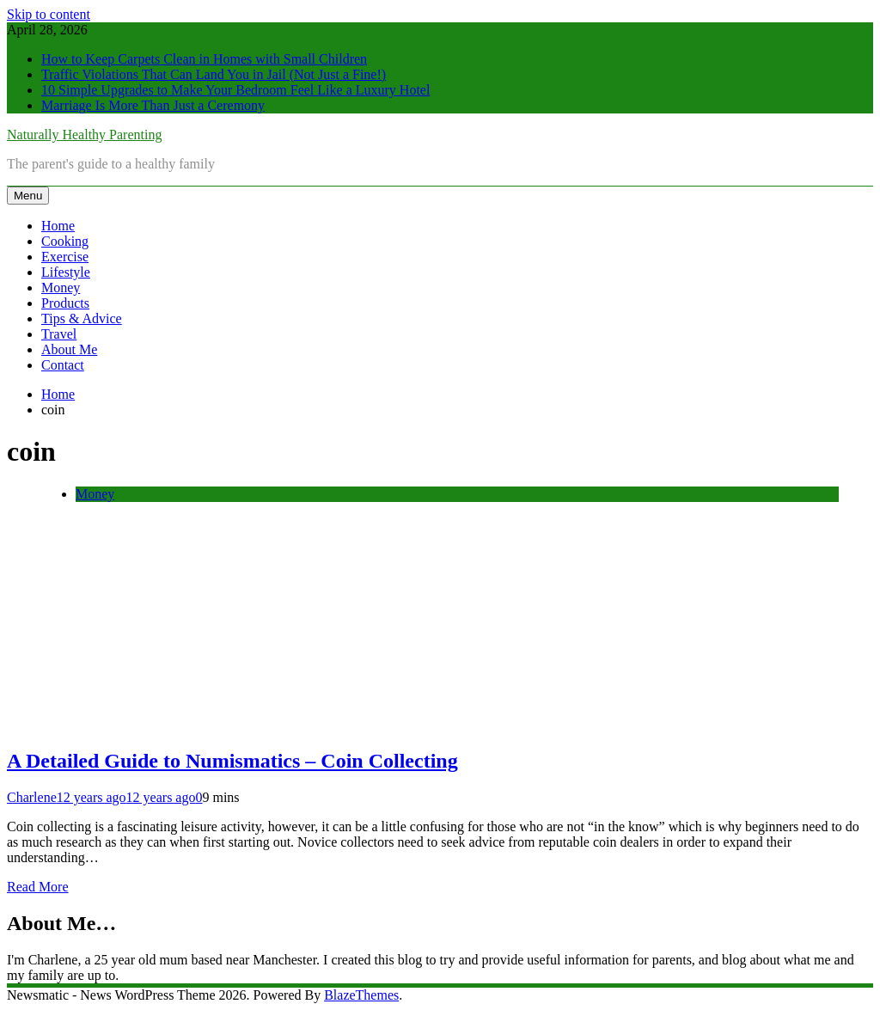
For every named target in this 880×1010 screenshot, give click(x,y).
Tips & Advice (81, 318)
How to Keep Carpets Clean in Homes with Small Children (204, 59)
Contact (62, 365)
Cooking (65, 241)
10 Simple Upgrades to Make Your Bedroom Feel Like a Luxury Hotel (235, 90)
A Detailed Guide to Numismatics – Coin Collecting (232, 761)
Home (58, 225)
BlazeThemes (361, 995)
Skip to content (48, 14)
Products (65, 303)
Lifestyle (65, 272)
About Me (69, 349)
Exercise (65, 256)
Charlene (32, 797)
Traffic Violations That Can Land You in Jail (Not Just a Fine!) (213, 74)
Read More (38, 886)
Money (60, 287)
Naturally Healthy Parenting (84, 134)
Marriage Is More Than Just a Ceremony (153, 105)
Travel (58, 334)
